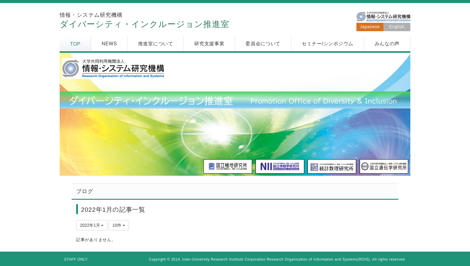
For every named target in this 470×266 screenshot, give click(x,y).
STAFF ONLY (76, 259)
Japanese (370, 26)
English (397, 26)
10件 (118, 225)
